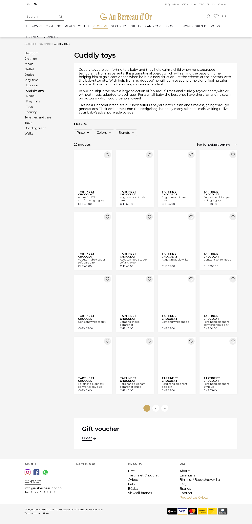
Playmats (33, 101)
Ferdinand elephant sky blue (216, 385)
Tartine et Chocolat (143, 475)
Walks (215, 26)
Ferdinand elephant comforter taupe (132, 385)
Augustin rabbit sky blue (174, 199)
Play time (100, 26)
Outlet (83, 26)
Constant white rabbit (217, 259)
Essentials (187, 475)
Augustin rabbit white (175, 259)
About (176, 4)
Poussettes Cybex (194, 497)
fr (28, 4)
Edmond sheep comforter (130, 323)
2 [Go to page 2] (156, 408)
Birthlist (211, 4)
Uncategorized (193, 26)
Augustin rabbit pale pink (132, 199)
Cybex (133, 480)
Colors (104, 133)
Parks (30, 96)
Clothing (53, 26)
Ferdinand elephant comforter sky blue (91, 385)
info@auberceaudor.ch (43, 488)
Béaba (133, 489)
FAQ (167, 4)
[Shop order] (222, 144)
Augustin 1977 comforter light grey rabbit (91, 199)
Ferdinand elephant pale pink (174, 385)
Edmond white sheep (175, 321)
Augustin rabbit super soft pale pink (91, 261)
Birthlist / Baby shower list (200, 480)
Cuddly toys (35, 91)
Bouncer (32, 85)
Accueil (29, 44)
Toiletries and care (146, 26)
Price (83, 133)
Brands (32, 37)
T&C (201, 4)
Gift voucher (189, 4)
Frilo (131, 484)
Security (118, 26)
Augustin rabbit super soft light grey (217, 199)
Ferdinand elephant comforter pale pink (216, 323)
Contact (222, 4)
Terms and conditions (37, 513)
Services (50, 37)
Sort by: (202, 144)
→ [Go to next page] (164, 408)
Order (87, 438)
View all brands (140, 493)
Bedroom (34, 26)
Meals (69, 26)
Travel (171, 26)
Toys (29, 107)
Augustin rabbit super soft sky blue (133, 261)
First (131, 471)
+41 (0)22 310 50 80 (40, 492)
